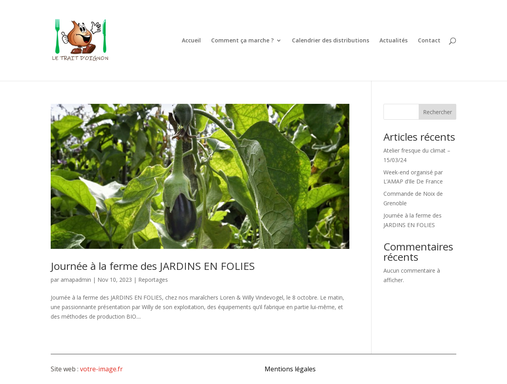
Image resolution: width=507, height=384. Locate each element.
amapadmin (76, 279)
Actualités (393, 41)
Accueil (191, 41)
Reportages (153, 279)
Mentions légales (290, 369)
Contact (429, 41)
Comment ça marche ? (242, 41)
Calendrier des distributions (330, 41)
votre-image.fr (101, 369)
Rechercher (437, 112)
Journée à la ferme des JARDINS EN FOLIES (153, 266)
